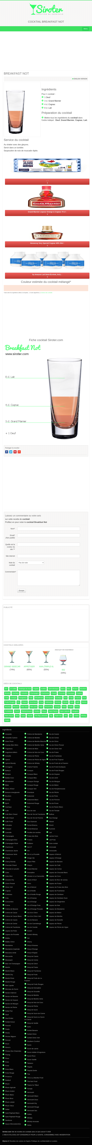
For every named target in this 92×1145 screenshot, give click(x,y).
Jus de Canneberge (34, 923)
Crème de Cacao (11, 913)
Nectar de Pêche (11, 1007)
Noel (41, 707)
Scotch (29, 931)
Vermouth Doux (32, 1100)
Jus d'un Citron (32, 913)
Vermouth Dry (32, 1103)
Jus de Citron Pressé (56, 745)
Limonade (52, 847)
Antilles (43, 689)
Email (10, 536)
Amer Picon (9, 741)
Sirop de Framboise (34, 971)
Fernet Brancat (32, 829)
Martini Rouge (10, 982)
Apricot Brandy (10, 763)
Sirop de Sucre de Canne (36, 1013)
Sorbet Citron (32, 1034)
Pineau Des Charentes (13, 1051)
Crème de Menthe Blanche (36, 741)
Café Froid (9, 821)
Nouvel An (48, 707)
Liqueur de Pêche (55, 923)
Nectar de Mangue (11, 1004)
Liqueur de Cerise (55, 869)
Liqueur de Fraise (55, 883)
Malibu (7, 938)
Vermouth (30, 1092)
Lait (50, 108)
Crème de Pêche (33, 756)
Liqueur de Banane (56, 862)
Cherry (7, 858)
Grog (41, 702)
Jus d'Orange (32, 902)
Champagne (34, 693)
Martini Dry (9, 974)
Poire (7, 1062)
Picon (7, 1044)
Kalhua (51, 814)
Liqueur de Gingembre (57, 902)
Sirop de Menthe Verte (35, 999)
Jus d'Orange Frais (33, 905)
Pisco (7, 1058)
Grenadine (31, 872)
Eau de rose (31, 811)
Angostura (8, 749)
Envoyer (21, 590)
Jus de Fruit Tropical (56, 759)
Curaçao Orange (33, 781)
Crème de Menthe (33, 738)
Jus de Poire (53, 796)
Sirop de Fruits (32, 974)
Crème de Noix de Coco (35, 752)
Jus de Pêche (54, 792)
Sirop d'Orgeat (32, 953)
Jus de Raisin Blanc (56, 807)
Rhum (44, 711)
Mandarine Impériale (12, 949)
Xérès (29, 1125)
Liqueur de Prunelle (12, 934)
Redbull (37, 711)
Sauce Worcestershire (13, 1124)
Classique (70, 693)
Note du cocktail (12, 564)
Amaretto (8, 734)
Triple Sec (58, 716)
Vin (71, 716)
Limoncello (53, 851)
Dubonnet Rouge (33, 803)
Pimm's (7, 1047)
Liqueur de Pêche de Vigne (58, 927)
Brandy (7, 693)
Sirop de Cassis (32, 956)
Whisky (83, 716)
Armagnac (8, 767)
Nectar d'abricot (10, 993)
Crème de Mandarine (34, 734)
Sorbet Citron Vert (33, 1038)
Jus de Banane (32, 920)
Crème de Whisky (33, 763)
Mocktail (8, 707)
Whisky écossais (33, 1121)
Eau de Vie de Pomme (35, 818)
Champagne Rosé (11, 843)
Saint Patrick (53, 711)
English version (80, 79)
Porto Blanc (9, 1069)
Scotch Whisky (32, 934)
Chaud (53, 693)
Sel (28, 938)
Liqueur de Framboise (56, 891)
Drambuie (30, 792)
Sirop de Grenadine (34, 988)
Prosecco (8, 1076)
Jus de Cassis (54, 734)
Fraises (29, 840)
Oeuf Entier (9, 1018)
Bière (63, 689)
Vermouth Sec (32, 1110)
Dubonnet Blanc (33, 800)
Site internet (10, 556)
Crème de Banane (11, 909)
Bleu (68, 689)
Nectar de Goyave (11, 1000)
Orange (57, 707)
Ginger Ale (31, 858)
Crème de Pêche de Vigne (36, 759)
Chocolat (61, 693)
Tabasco (30, 1063)
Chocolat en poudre (12, 869)
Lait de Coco (53, 836)
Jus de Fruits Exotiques (57, 767)
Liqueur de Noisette (56, 920)
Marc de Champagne (12, 964)
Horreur (58, 702)
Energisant (49, 698)
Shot (17, 716)
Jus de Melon (53, 785)
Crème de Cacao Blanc (13, 916)
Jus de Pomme (54, 800)
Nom (13, 529)
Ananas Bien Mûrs (11, 745)
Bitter (7, 785)
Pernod (7, 1040)
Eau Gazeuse (32, 821)
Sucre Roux (31, 1056)
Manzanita (9, 956)
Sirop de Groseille (33, 991)
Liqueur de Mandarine (56, 909)
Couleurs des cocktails (46, 292)
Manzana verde (10, 953)
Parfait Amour (10, 1022)
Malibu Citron (10, 942)
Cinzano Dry (9, 880)
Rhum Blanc (9, 1095)
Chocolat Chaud (11, 865)
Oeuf (48, 97)
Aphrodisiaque (53, 689)
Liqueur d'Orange (55, 858)
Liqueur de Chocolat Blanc (58, 872)
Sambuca (8, 1120)
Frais (71, 698)
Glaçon (29, 865)
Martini (84, 702)
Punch (17, 711)
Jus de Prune (53, 803)
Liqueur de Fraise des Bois (58, 887)
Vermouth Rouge (33, 1107)
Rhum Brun (9, 1098)
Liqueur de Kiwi (54, 905)
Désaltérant (39, 698)
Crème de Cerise (11, 923)
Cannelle (8, 832)
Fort (65, 698)
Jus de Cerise (54, 738)
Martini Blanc (9, 971)
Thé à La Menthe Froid (35, 1078)
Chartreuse (45, 693)
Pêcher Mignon (10, 1036)
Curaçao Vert (31, 789)
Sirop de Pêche (32, 1006)
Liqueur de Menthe (55, 916)
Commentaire (10, 572)
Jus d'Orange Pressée (35, 909)
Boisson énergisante (12, 792)
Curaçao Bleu (32, 778)
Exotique (59, 698)
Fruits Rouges (10, 702)
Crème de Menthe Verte (35, 745)
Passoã (7, 1025)
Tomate (29, 1089)
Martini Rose (9, 978)
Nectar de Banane (11, 996)
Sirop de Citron (32, 964)
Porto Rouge (9, 1073)
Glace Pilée (31, 862)
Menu (86, 29)
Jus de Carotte (32, 927)
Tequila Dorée (32, 1070)
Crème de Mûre (32, 749)
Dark (31, 698)
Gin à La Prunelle (33, 854)
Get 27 (29, 847)
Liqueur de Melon (55, 913)
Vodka (76, 716)
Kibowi (51, 821)
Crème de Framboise (12, 927)
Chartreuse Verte (11, 854)
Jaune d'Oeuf (32, 880)
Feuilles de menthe (34, 832)
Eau (28, 807)
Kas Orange (53, 818)
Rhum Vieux (9, 1106)
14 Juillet (13, 689)
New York (24, 707)
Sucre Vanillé (31, 1059)
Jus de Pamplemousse (57, 789)
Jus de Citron (53, 741)
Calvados (24, 693)
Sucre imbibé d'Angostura (36, 1052)
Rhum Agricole (10, 1087)
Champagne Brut (11, 840)
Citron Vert (9, 887)
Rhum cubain (10, 1102)
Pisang (7, 1055)
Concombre (9, 902)
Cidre (7, 872)
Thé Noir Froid (32, 1081)
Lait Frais (52, 840)
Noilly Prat (8, 1011)
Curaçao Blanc (32, 774)
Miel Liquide (9, 985)
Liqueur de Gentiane (56, 894)
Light (77, 702)
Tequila (29, 716)
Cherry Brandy (10, 862)
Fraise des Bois (32, 836)
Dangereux (23, 698)
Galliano (30, 843)
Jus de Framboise (55, 756)
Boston (75, 689)
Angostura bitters (11, 752)
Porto (77, 707)
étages (7, 720)
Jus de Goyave (54, 774)
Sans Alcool (9, 716)
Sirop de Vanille (32, 1023)
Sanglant (75, 711)
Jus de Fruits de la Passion (58, 763)
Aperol (7, 759)
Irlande (65, 702)
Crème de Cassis (11, 920)
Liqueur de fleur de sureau (58, 880)
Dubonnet (30, 796)
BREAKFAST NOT (16, 73)
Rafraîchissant (27, 711)
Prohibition (8, 711)
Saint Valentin (65, 711)
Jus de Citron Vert (55, 749)
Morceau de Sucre (11, 989)
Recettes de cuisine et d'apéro (16, 1141)
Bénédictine (9, 781)
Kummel (52, 829)
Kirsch (51, 825)
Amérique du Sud (25, 689)
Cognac (51, 104)
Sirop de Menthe (33, 995)
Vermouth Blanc (32, 1096)
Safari (7, 1109)
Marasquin (9, 960)
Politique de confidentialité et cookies (44, 1141)
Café (7, 811)
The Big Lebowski (41, 716)
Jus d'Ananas (32, 898)
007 (6, 689)
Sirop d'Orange (32, 949)
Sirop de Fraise (32, 967)
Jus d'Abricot (31, 887)
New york (33, 707)
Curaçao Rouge (32, 785)
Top (51, 716)
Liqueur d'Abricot (55, 854)
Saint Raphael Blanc (12, 1113)
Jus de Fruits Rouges (56, 770)
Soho (29, 1027)
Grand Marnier (54, 101)
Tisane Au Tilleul (33, 1085)
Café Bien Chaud (11, 814)
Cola (6, 698)
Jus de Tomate (54, 811)
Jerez (29, 883)
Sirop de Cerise (32, 960)
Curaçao (14, 698)
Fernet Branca (32, 825)
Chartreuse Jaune (11, 851)
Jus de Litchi (53, 778)
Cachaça (15, 693)
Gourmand (33, 702)
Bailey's (8, 770)
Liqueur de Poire (11, 931)
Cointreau (8, 894)
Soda (23, 716)
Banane (8, 774)
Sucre (29, 1045)
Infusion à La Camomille (35, 876)
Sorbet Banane (32, 1030)
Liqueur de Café (54, 865)
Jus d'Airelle (31, 891)
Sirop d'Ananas (32, 945)
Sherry (29, 942)
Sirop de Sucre (32, 1010)
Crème (7, 905)
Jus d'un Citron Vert (34, 916)
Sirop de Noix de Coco (35, 1002)
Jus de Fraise (54, 752)
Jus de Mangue (54, 781)
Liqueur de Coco (55, 876)
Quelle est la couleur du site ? (10, 546)
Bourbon (83, 689)
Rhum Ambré (10, 1091)
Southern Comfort (33, 1041)
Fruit (84, 698)
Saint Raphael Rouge (12, 1117)
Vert (65, 716)
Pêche (7, 1033)
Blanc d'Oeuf (9, 789)
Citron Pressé (10, 883)
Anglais (36, 689)
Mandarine (9, 945)
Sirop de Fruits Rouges (35, 984)
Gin (18, 702)
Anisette (8, 756)
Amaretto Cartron (11, 738)
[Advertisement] (46, 50)
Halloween (49, 702)
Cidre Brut (8, 876)
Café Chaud (9, 818)
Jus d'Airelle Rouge (34, 894)
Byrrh (7, 803)
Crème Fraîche (32, 767)
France (77, 698)
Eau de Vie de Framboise (36, 814)
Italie (71, 702)
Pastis (70, 707)
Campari (8, 829)
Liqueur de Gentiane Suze (58, 898)
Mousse (16, 707)
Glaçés (24, 702)
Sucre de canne (32, 1049)
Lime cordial (53, 843)
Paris (64, 707)
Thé (28, 1074)
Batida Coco (9, 778)
